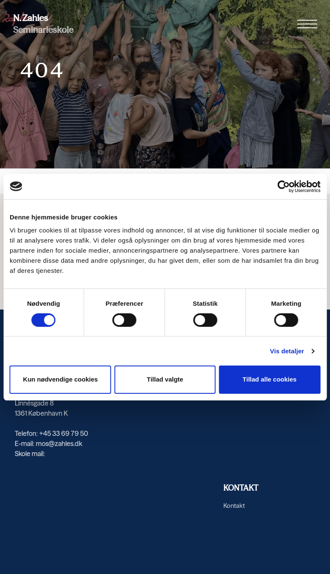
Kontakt (234, 506)
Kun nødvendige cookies (60, 379)
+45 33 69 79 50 (63, 433)
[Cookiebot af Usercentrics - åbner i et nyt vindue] (283, 186)
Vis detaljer (287, 351)
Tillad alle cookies (270, 379)
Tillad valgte (165, 379)
